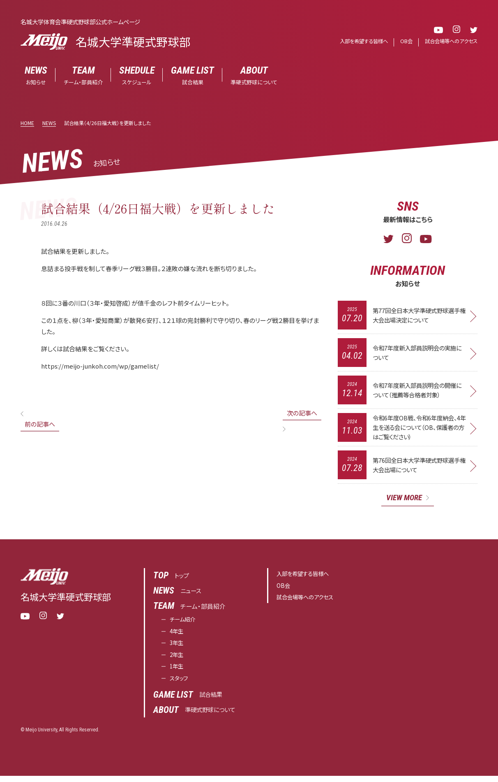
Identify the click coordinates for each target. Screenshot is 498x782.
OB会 (402, 41)
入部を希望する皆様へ (357, 41)
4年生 (177, 635)
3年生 (177, 647)
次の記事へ (302, 412)
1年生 (177, 672)
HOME (27, 122)
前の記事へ (40, 424)
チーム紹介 (184, 622)
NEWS (49, 122)
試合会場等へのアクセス (449, 41)
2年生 (177, 659)
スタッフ (180, 684)
